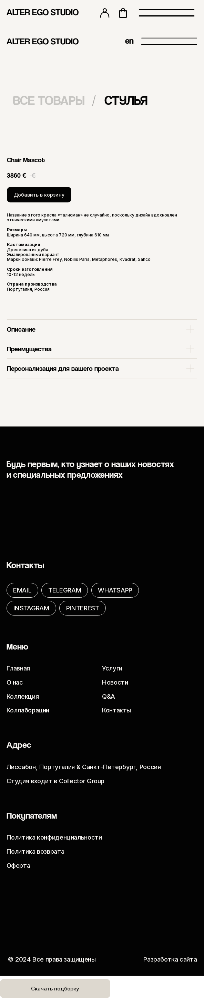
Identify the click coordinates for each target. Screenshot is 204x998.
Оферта (18, 865)
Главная (18, 668)
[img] (97, 40)
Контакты (116, 710)
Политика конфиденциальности (54, 837)
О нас (15, 682)
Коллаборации (28, 710)
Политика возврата (35, 851)
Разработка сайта (170, 959)
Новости (115, 682)
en (129, 40)
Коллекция (23, 696)
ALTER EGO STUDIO (43, 12)
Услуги (112, 668)
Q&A (108, 696)
